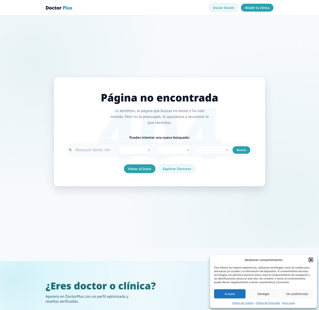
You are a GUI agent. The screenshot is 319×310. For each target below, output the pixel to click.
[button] (311, 260)
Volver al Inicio (139, 169)
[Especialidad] (135, 149)
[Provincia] (174, 149)
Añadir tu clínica (257, 8)
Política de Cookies (242, 303)
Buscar (241, 150)
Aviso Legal (288, 303)
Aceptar (230, 294)
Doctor (59, 7)
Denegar (263, 294)
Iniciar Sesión (223, 7)
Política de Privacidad (268, 303)
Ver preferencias (297, 294)
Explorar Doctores (177, 169)
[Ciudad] (213, 149)
